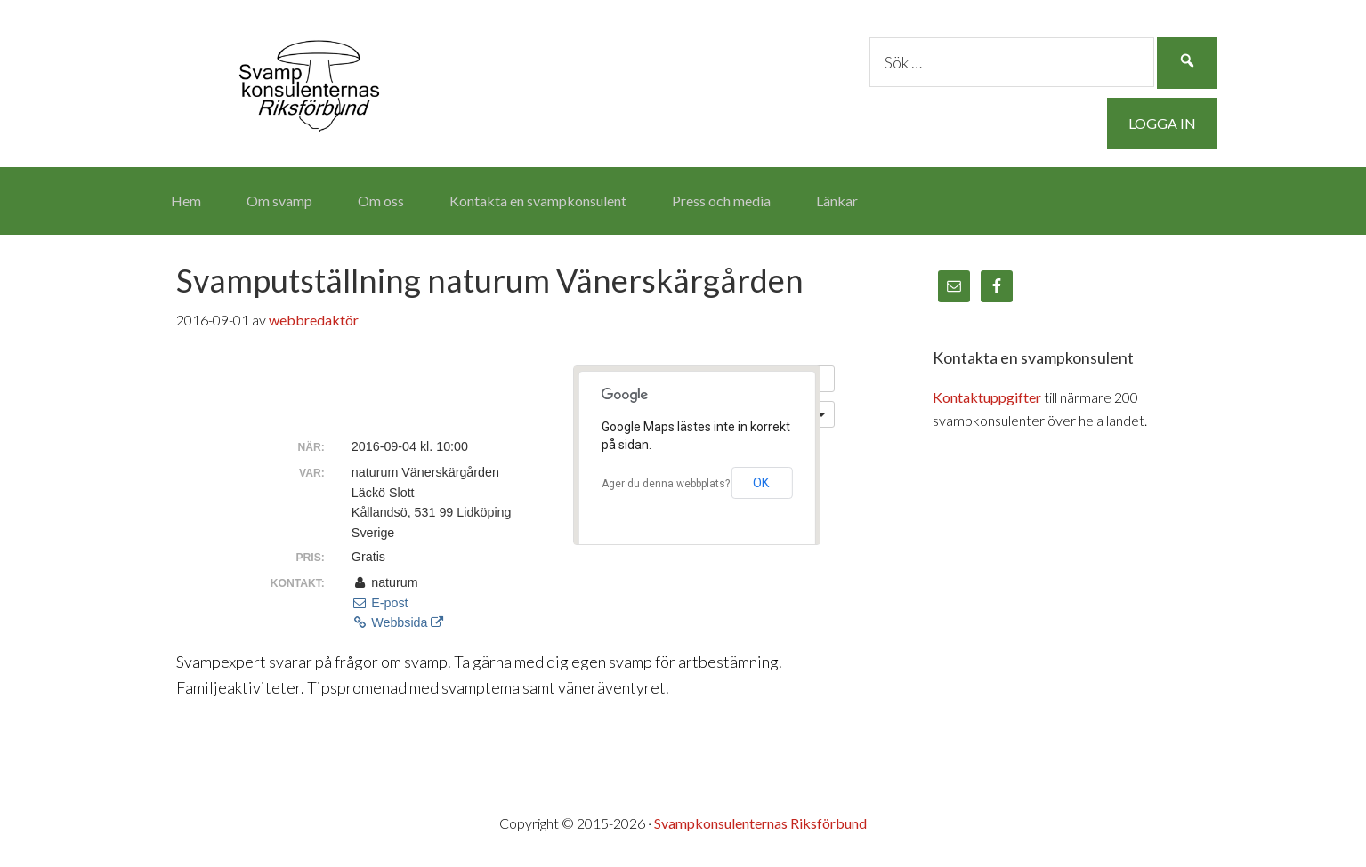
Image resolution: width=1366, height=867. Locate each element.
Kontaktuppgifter (987, 397)
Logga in (1162, 123)
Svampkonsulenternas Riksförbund (310, 80)
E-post (380, 603)
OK (761, 483)
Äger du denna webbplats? (666, 484)
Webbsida (398, 622)
